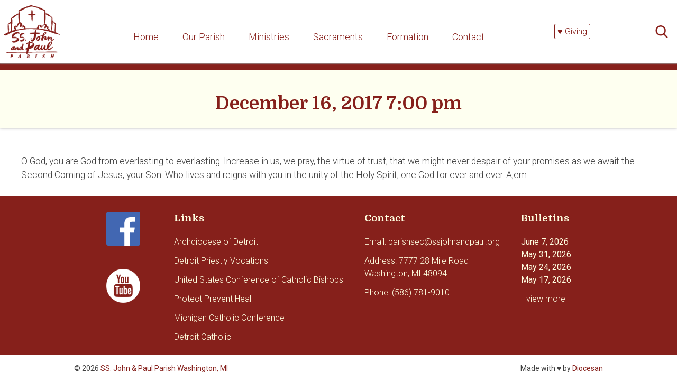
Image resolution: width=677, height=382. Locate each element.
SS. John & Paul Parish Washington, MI (164, 368)
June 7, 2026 (545, 242)
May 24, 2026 (546, 267)
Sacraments (338, 36)
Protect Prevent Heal (212, 299)
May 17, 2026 (546, 280)
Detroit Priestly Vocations (221, 261)
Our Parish (203, 36)
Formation (407, 36)
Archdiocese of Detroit (216, 242)
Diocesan (587, 368)
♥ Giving (572, 31)
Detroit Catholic (202, 337)
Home (146, 36)
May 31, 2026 (546, 254)
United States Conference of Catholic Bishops (258, 280)
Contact (468, 36)
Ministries (269, 36)
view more (545, 299)
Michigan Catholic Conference (229, 318)
